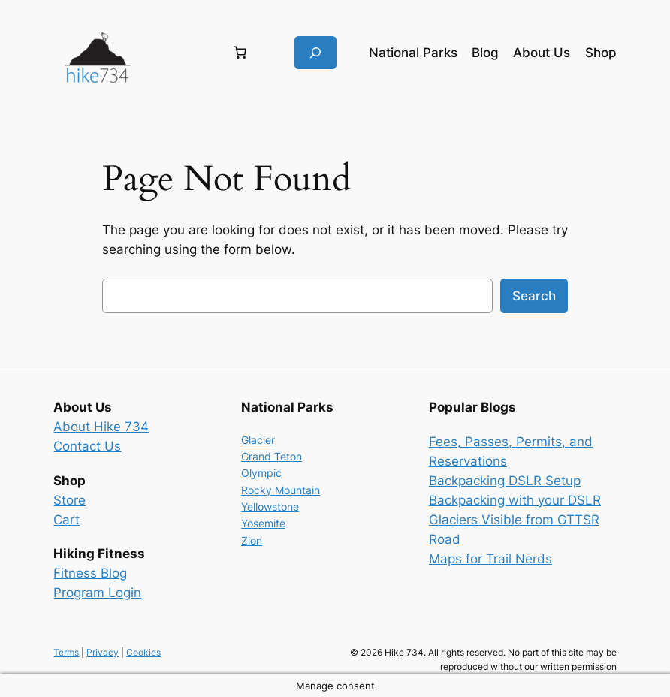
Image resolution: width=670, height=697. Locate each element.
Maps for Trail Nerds (490, 558)
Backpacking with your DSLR (515, 500)
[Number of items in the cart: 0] (240, 52)
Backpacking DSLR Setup (505, 480)
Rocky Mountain (280, 490)
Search (534, 295)
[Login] (180, 53)
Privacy (102, 652)
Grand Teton (271, 456)
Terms (66, 652)
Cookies (143, 652)
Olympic (261, 472)
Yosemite (263, 523)
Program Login (97, 592)
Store (69, 500)
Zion (251, 540)
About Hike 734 (101, 426)
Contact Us (87, 446)
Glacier (258, 439)
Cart (66, 519)
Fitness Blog (90, 573)
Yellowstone (270, 506)
